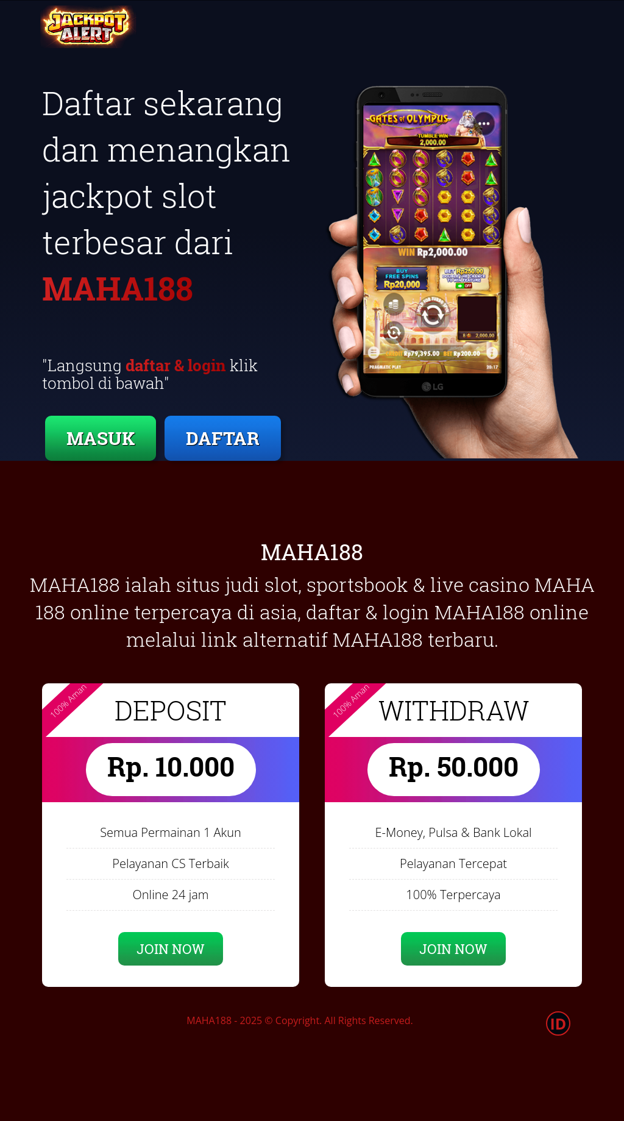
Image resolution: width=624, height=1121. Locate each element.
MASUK (100, 438)
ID (558, 1023)
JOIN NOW (170, 949)
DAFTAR (223, 438)
